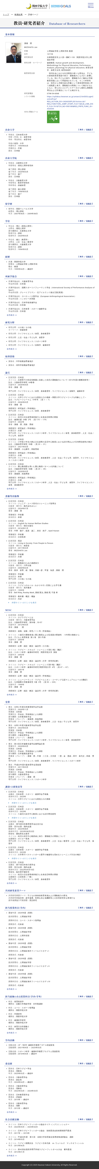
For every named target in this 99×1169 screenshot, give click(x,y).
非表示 (88, 130)
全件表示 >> (12, 315)
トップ (6, 14)
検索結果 (19, 14)
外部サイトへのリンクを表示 (22, 603)
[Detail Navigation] (91, 5)
